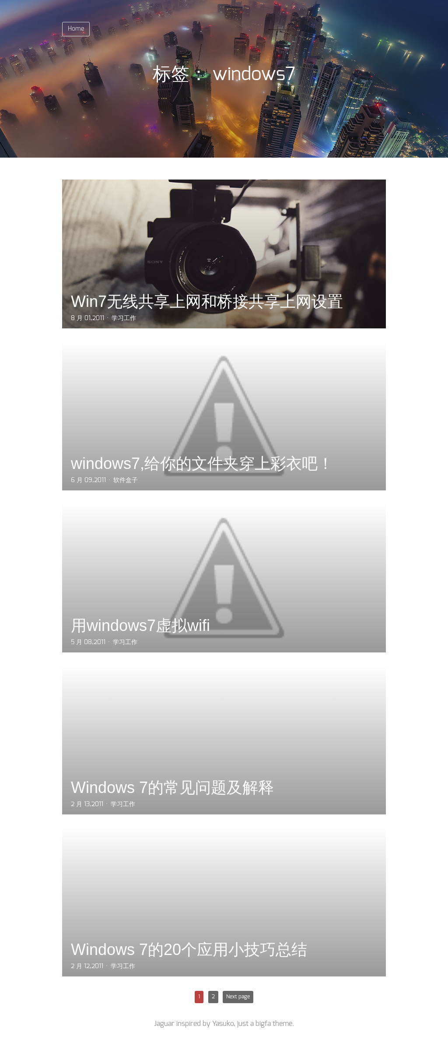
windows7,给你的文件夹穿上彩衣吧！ (202, 463)
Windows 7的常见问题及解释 (172, 787)
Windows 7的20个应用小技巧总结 (189, 949)
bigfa (263, 1023)
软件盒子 (125, 480)
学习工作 (124, 318)
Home (76, 29)
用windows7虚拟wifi (140, 625)
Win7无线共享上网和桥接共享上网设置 (207, 301)
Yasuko (223, 1023)
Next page (238, 996)
